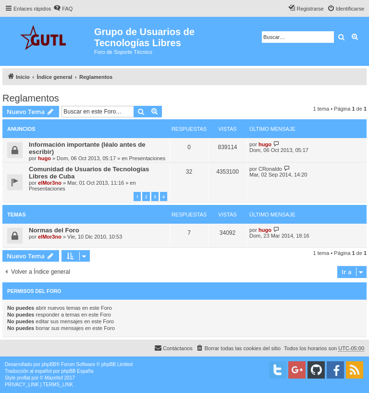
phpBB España (77, 371)
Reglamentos (30, 98)
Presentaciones (147, 158)
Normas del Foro (54, 230)
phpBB (49, 364)
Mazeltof (54, 377)
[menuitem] (63, 8)
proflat (23, 377)
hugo (44, 158)
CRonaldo (270, 169)
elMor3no (50, 183)
